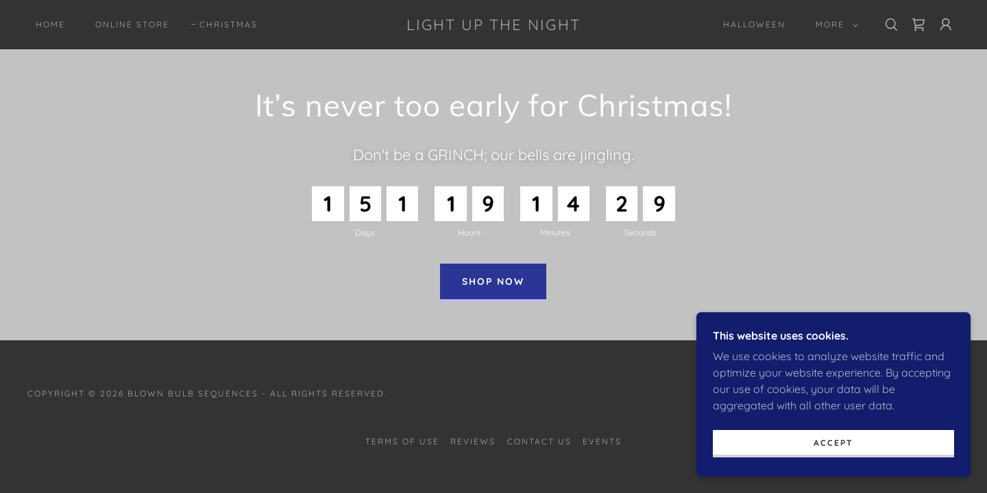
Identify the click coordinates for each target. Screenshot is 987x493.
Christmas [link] (228, 24)
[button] (834, 24)
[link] (493, 26)
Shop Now (493, 281)
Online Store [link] (132, 24)
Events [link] (602, 441)
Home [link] (50, 24)
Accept (833, 471)
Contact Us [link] (539, 441)
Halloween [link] (754, 24)
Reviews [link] (473, 441)
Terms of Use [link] (402, 441)
